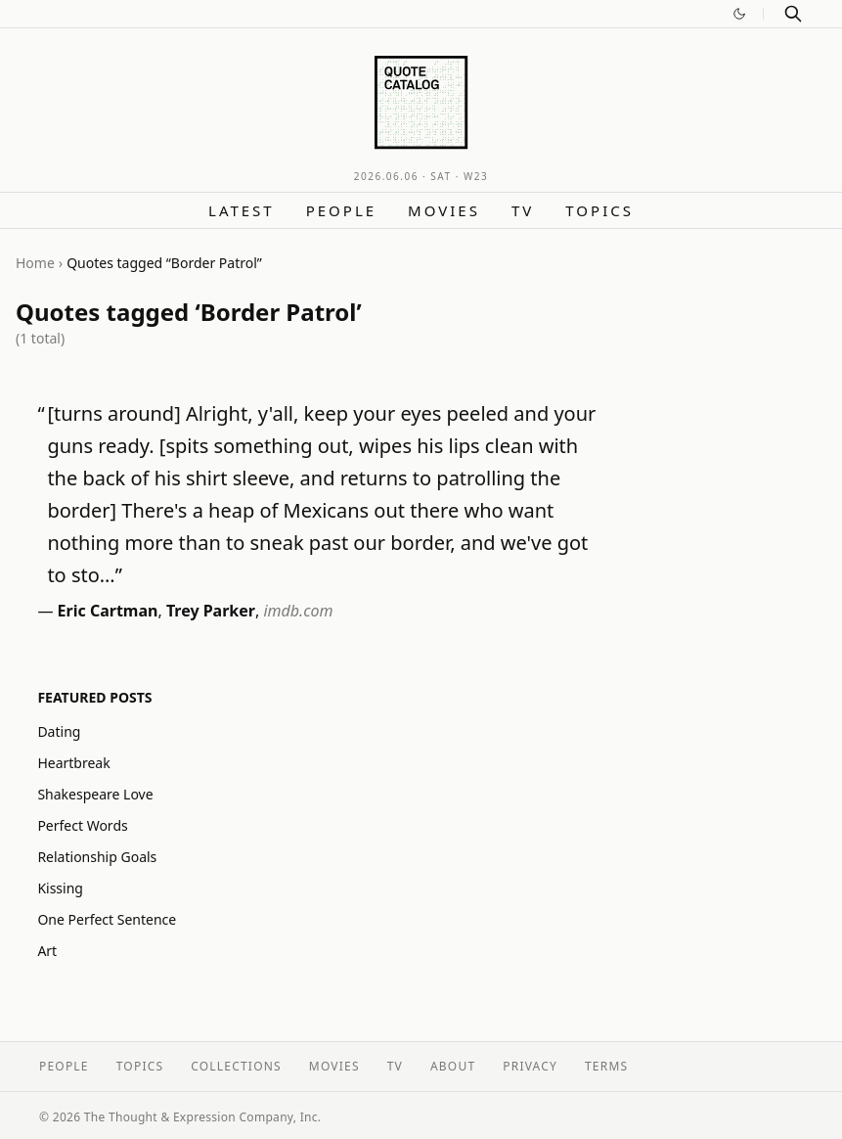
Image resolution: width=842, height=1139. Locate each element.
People (341, 210)
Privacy (530, 1066)
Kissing (60, 888)
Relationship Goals (96, 856)
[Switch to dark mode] (739, 13)
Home (35, 262)
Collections (236, 1066)
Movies (444, 210)
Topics (599, 210)
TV (522, 210)
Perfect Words (82, 825)
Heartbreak (73, 762)
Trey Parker (210, 610)
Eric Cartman (108, 610)
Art (47, 950)
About (452, 1066)
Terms (606, 1066)
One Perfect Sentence (106, 919)
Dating (58, 731)
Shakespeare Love (95, 794)
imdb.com (297, 610)
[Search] (793, 13)
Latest (241, 210)
